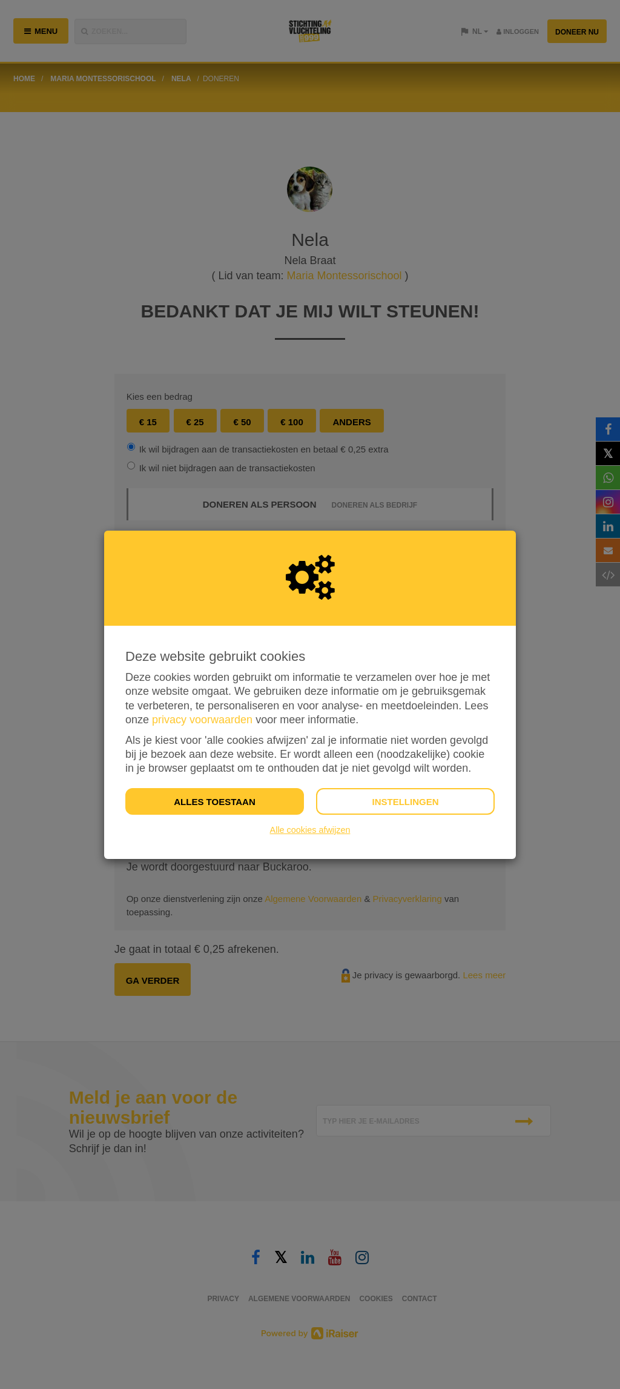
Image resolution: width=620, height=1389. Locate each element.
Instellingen (405, 802)
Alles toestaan (214, 802)
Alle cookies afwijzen (310, 830)
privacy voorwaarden (202, 720)
